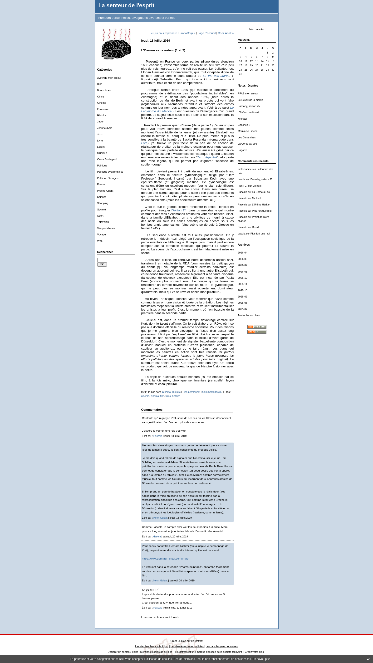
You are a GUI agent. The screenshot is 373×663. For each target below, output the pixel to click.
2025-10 (242, 290)
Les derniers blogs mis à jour (151, 646)
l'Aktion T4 (179, 210)
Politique (102, 165)
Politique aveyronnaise (110, 171)
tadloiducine (245, 169)
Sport (100, 215)
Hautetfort (197, 640)
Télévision (103, 221)
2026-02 (242, 265)
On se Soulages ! (107, 159)
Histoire (101, 115)
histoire (176, 396)
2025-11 (242, 284)
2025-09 (242, 296)
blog (261, 651)
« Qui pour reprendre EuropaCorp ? (173, 32)
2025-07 (242, 309)
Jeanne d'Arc (104, 128)
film (162, 396)
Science (102, 196)
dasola (241, 179)
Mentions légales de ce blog (156, 651)
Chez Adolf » (226, 32)
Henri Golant (160, 517)
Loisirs (101, 146)
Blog (100, 84)
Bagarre (242, 150)
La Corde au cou (247, 143)
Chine (100, 96)
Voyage (101, 234)
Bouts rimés (104, 90)
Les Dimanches (247, 137)
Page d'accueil (206, 32)
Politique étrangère (108, 178)
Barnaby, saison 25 (249, 106)
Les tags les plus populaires (222, 646)
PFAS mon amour (248, 93)
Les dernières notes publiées (187, 646)
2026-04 (242, 252)
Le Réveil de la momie (251, 99)
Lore (144, 143)
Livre (100, 140)
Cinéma (101, 102)
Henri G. (243, 185)
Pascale (242, 191)
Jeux (100, 134)
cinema (155, 396)
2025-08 (242, 302)
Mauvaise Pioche (248, 131)
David (255, 227)
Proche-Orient (105, 190)
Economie (103, 109)
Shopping (102, 203)
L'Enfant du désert (248, 112)
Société (101, 209)
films (168, 396)
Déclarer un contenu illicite (123, 651)
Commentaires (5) (212, 391)
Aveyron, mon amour (109, 77)
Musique (102, 152)
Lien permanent (191, 391)
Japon (100, 121)
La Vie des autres (216, 76)
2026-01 (242, 271)
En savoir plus (261, 659)
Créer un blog (178, 640)
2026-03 (242, 259)
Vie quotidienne (106, 228)
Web (100, 240)
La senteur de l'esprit (126, 5)
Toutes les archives (249, 315)
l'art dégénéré (207, 157)
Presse (101, 184)
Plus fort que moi (262, 210)
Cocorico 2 (244, 124)
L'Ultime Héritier (261, 204)
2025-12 (242, 277)
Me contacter (256, 29)
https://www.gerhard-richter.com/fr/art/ (165, 558)
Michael (242, 118)
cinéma (145, 396)
